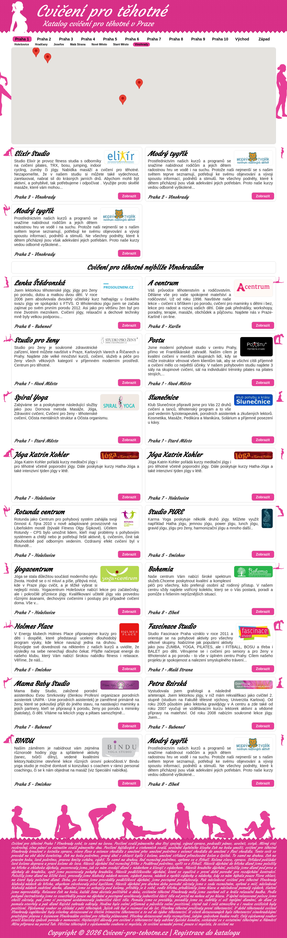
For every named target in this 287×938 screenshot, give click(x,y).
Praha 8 (176, 39)
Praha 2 (44, 39)
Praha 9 (198, 39)
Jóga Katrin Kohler (41, 455)
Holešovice (22, 44)
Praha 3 (66, 39)
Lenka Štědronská (39, 283)
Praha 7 (154, 39)
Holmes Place (33, 626)
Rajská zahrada (71, 904)
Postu (156, 340)
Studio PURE (165, 512)
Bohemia (160, 569)
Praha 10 (220, 39)
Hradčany (41, 44)
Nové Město (99, 44)
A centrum (163, 283)
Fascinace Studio (172, 626)
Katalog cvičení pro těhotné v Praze (98, 23)
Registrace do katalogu (206, 933)
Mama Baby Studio (41, 684)
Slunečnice (163, 397)
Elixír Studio (31, 154)
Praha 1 (22, 39)
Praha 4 (88, 39)
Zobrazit (129, 196)
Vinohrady (141, 44)
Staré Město (121, 44)
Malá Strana (78, 44)
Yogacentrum (33, 569)
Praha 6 (132, 39)
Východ (242, 39)
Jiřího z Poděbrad (143, 863)
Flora (259, 875)
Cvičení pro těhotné (101, 11)
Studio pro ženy (36, 340)
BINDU (23, 741)
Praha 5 (110, 39)
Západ (264, 39)
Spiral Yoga (30, 397)
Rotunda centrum (39, 512)
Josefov (59, 44)
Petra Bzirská (167, 684)
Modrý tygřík (167, 154)
